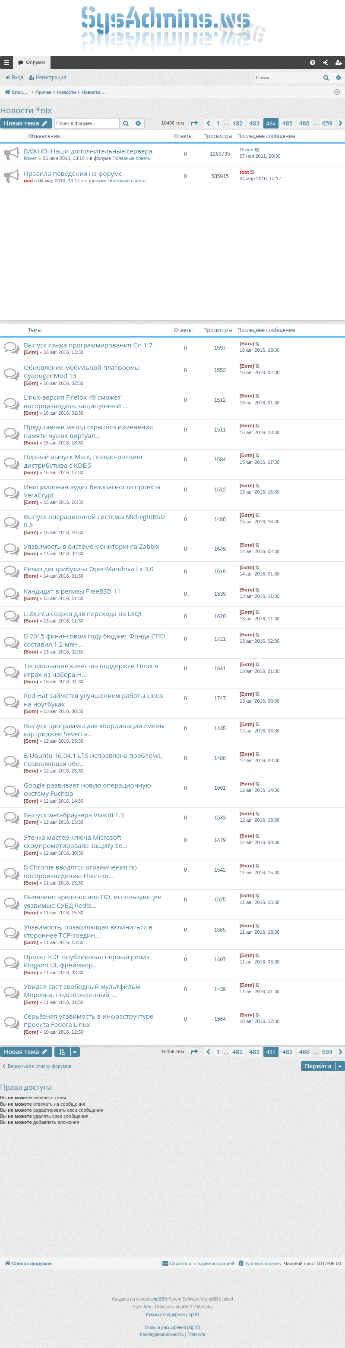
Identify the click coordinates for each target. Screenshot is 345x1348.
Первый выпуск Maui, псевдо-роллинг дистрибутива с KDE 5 (83, 460)
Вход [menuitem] (327, 64)
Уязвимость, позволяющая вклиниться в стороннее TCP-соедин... (88, 931)
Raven (31, 158)
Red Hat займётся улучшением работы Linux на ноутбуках (93, 699)
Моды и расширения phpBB (172, 1327)
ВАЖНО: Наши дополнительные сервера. (89, 151)
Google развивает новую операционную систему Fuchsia (87, 789)
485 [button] (287, 123)
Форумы (35, 62)
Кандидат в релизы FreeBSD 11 (72, 591)
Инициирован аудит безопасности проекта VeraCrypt (92, 490)
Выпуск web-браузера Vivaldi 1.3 (74, 814)
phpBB (158, 1299)
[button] (193, 123)
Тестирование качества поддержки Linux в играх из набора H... (91, 669)
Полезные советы (131, 158)
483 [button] (254, 123)
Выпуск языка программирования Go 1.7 (88, 345)
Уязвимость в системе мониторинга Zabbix (91, 546)
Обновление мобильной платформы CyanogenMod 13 (82, 371)
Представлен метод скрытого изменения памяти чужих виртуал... (88, 430)
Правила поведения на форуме (73, 173)
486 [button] (304, 123)
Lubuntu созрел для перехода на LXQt (83, 613)
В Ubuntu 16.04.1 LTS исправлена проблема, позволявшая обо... (93, 759)
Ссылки (8, 64)
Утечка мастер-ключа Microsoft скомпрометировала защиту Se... (75, 841)
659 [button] (327, 123)
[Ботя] (31, 352)
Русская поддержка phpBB (172, 1314)
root (28, 180)
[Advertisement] (172, 259)
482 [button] (237, 123)
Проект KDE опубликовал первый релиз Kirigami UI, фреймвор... (86, 960)
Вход (17, 78)
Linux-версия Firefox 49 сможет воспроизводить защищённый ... (76, 401)
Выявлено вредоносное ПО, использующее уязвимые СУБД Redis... (92, 900)
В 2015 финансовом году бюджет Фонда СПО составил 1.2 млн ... (94, 640)
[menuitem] (312, 62)
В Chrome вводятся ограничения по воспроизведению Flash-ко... (80, 871)
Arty (147, 1306)
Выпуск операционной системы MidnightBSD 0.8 (94, 520)
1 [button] (218, 123)
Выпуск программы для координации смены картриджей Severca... (94, 729)
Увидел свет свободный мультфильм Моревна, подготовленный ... (82, 990)
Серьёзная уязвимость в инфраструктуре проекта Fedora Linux (88, 1020)
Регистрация (51, 78)
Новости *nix (26, 110)
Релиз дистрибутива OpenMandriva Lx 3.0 (89, 568)
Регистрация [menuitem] (340, 64)
